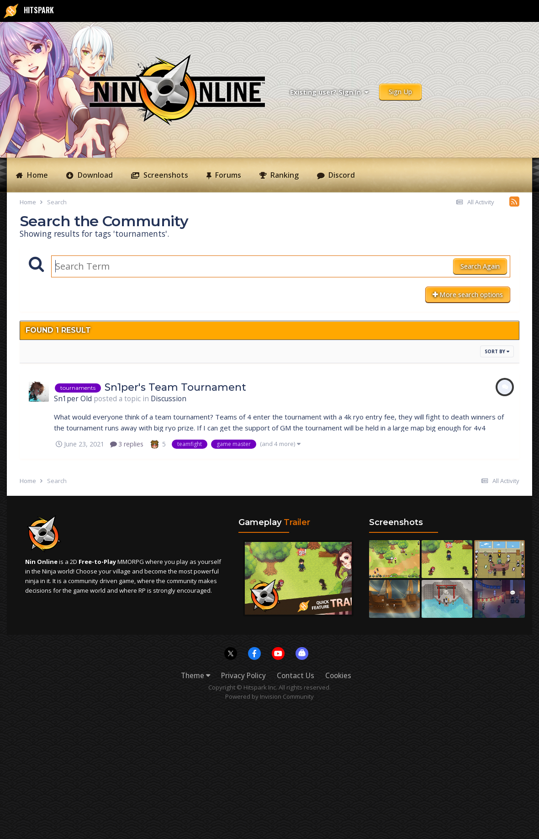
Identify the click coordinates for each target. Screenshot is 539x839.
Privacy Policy (243, 675)
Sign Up (400, 91)
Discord (341, 175)
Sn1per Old (73, 399)
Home (36, 175)
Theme (195, 675)
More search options (468, 294)
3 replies (126, 444)
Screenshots (165, 175)
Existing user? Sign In (329, 92)
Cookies (338, 675)
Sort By (497, 351)
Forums (227, 175)
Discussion (168, 399)
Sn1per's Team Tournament (175, 387)
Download (94, 175)
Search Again (480, 266)
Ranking (284, 175)
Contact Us (295, 675)
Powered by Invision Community (269, 696)
